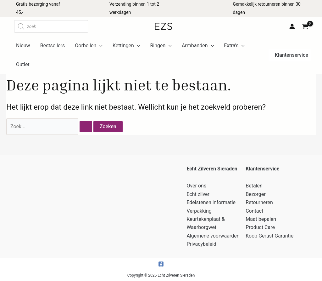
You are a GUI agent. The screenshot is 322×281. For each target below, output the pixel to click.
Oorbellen (89, 45)
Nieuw (23, 46)
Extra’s (234, 45)
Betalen (254, 186)
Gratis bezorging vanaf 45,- (38, 8)
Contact (254, 211)
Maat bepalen (261, 219)
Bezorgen (256, 194)
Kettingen (126, 45)
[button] (290, 55)
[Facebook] (161, 264)
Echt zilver (197, 194)
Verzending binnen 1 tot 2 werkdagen (134, 8)
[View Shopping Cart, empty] (306, 27)
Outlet (23, 64)
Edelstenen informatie (211, 202)
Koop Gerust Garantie (269, 236)
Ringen (160, 45)
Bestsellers (52, 46)
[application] (99, 45)
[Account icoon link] (292, 26)
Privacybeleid (201, 244)
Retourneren (259, 202)
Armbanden (198, 45)
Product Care (260, 227)
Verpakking (198, 211)
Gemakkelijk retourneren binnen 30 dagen (267, 8)
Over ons (196, 186)
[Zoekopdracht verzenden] (86, 126)
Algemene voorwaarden (212, 236)
